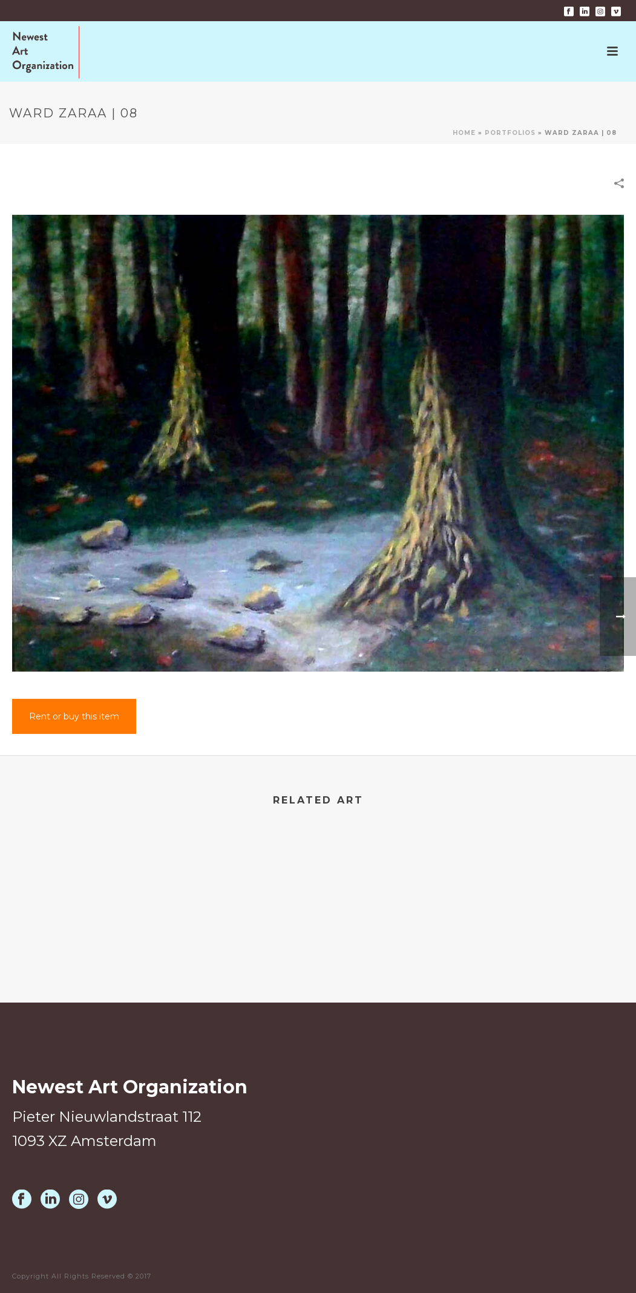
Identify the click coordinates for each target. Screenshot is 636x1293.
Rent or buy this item (74, 716)
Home (464, 133)
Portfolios (510, 133)
